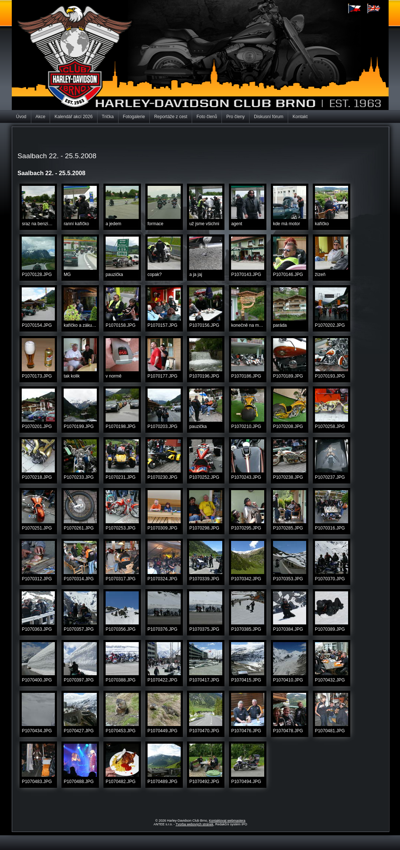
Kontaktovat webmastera (227, 820)
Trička (108, 116)
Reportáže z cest (170, 116)
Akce (41, 116)
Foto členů (207, 116)
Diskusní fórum (268, 116)
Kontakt (300, 116)
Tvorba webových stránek (194, 824)
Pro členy (235, 116)
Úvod (21, 116)
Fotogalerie (134, 116)
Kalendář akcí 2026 (73, 116)
